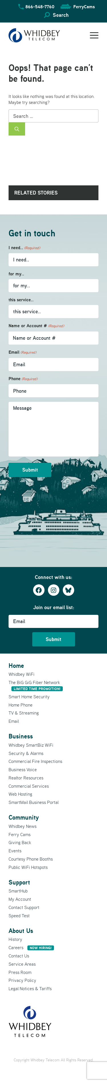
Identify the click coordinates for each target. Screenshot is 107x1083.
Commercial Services (29, 786)
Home (16, 665)
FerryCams (84, 6)
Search (60, 15)
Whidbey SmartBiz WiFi (31, 745)
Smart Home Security (29, 696)
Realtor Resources (26, 778)
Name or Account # (36, 326)
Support (19, 882)
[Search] (17, 129)
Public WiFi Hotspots (28, 867)
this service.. (21, 300)
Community (24, 817)
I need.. (24, 248)
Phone (23, 379)
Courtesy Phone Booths (31, 859)
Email (22, 352)
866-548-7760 (39, 6)
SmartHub (18, 891)
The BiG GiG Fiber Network (36, 685)
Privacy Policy (22, 980)
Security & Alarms (26, 753)
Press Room (20, 972)
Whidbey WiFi (22, 674)
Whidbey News (23, 826)
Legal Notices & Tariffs (30, 988)
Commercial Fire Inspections (35, 761)
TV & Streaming (24, 713)
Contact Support (24, 907)
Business (21, 736)
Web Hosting (20, 794)
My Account (20, 899)
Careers (31, 947)
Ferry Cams (20, 834)
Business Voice (23, 769)
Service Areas (22, 964)
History (15, 939)
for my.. (16, 274)
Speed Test (19, 915)
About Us (21, 930)
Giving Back (20, 842)
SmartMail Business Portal (33, 802)
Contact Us (19, 956)
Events (15, 850)
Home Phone (21, 705)
